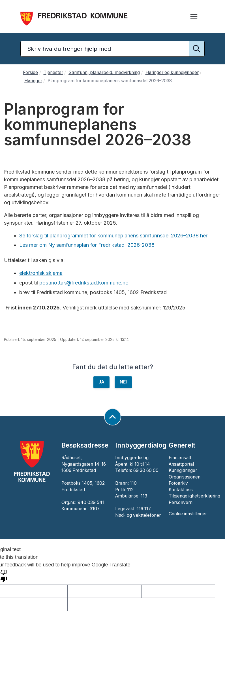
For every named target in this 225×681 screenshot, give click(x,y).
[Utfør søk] (197, 49)
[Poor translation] (3, 575)
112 (130, 489)
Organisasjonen (184, 477)
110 (133, 483)
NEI (123, 382)
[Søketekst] (112, 49)
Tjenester (53, 72)
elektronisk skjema (41, 273)
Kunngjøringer (183, 470)
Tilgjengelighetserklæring (194, 496)
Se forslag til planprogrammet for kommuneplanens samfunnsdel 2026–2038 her (114, 236)
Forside (30, 72)
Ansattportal (181, 464)
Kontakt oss (181, 489)
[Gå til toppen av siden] (112, 416)
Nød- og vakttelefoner (138, 515)
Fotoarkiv (178, 483)
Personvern (180, 502)
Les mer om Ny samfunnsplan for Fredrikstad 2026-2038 (87, 245)
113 (144, 496)
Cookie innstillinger (188, 513)
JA (101, 382)
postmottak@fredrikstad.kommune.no (83, 283)
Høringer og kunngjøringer (172, 72)
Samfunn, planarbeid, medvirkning (104, 72)
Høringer (33, 80)
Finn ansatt (180, 457)
